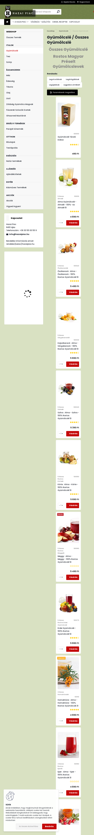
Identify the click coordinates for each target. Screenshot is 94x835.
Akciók (9, 200)
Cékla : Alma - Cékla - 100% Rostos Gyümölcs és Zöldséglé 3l (81, 507)
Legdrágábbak (72, 79)
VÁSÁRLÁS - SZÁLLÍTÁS (40, 22)
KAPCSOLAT (75, 22)
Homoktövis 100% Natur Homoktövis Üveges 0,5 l (69, 662)
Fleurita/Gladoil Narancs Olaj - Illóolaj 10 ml (31, 304)
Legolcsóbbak (55, 79)
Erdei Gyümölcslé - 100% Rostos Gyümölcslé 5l (80, 362)
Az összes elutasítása (28, 826)
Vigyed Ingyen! (13, 206)
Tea (8, 56)
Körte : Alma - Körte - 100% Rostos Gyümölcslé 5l (81, 286)
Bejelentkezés (69, 2)
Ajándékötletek (13, 174)
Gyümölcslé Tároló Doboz (59, 142)
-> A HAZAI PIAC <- (20, 22)
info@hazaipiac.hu (19, 234)
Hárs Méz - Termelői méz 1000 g (31, 285)
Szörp (9, 62)
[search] (58, 11)
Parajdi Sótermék (14, 129)
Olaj (8, 92)
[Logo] (21, 12)
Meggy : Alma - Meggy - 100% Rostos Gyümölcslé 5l (60, 360)
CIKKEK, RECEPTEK (60, 22)
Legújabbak (54, 85)
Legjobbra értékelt (72, 85)
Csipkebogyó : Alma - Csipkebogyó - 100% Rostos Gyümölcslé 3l (60, 508)
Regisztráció (85, 2)
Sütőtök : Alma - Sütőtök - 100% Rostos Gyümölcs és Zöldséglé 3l (81, 584)
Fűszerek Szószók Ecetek (18, 110)
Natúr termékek (14, 161)
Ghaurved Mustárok (16, 115)
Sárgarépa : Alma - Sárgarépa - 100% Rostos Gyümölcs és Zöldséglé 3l (59, 584)
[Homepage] (7, 22)
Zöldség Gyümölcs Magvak (19, 104)
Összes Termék (13, 37)
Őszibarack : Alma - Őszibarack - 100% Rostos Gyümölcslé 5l (60, 214)
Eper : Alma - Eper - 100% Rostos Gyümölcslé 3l (80, 434)
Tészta (9, 86)
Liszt (8, 98)
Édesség (10, 81)
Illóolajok (10, 142)
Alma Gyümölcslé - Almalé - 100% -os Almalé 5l (80, 142)
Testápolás (12, 147)
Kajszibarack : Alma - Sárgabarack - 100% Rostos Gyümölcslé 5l (81, 214)
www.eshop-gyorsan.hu (52, 832)
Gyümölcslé (12, 50)
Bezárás (49, 826)
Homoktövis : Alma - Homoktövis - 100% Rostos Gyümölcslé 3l (60, 434)
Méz (8, 75)
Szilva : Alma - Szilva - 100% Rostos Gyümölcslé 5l (60, 284)
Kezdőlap (51, 31)
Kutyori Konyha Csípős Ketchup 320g (30, 264)
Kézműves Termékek (16, 187)
